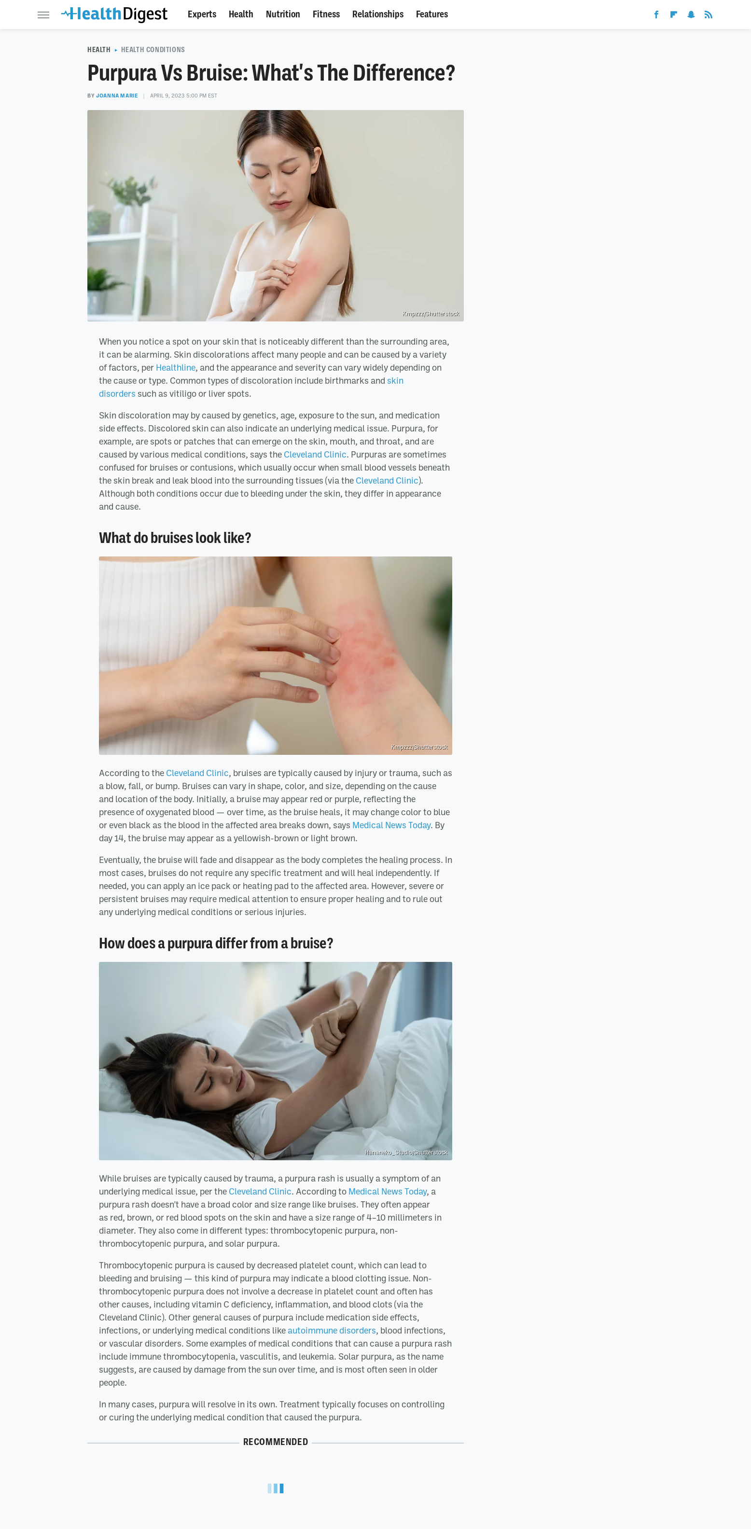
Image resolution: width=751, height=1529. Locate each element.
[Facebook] (656, 16)
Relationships (377, 14)
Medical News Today (391, 825)
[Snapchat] (691, 16)
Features (432, 14)
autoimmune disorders (332, 1330)
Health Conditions (153, 50)
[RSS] (708, 16)
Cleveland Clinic (315, 454)
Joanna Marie (117, 95)
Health (241, 14)
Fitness (326, 14)
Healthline (175, 367)
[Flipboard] (674, 16)
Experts (202, 14)
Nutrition (283, 14)
